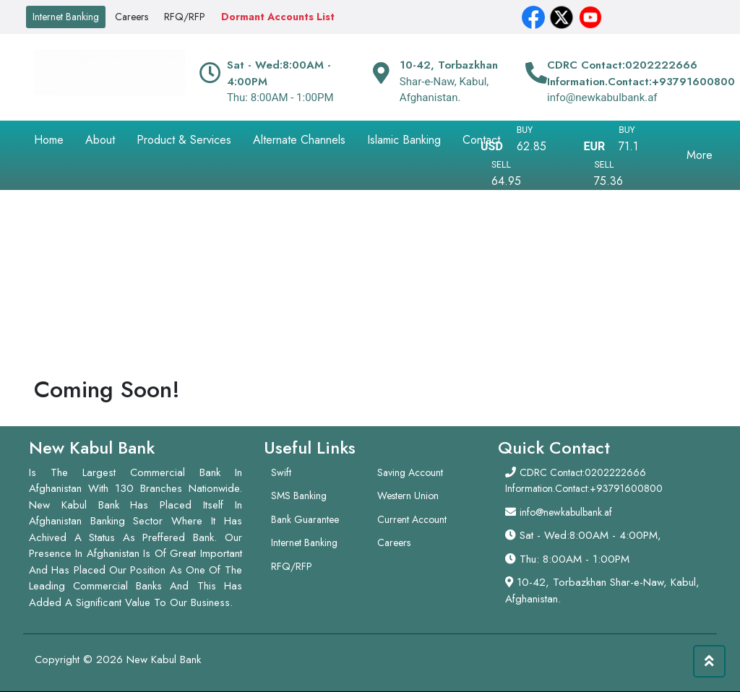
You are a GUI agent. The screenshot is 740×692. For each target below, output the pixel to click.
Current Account (412, 519)
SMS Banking (299, 495)
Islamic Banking (404, 139)
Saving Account (410, 472)
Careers (131, 16)
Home (49, 139)
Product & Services (184, 139)
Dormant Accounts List (278, 16)
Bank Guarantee (305, 519)
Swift (281, 472)
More (700, 155)
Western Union (408, 495)
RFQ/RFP (184, 16)
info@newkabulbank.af (566, 512)
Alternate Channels (299, 139)
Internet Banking (66, 16)
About (100, 139)
